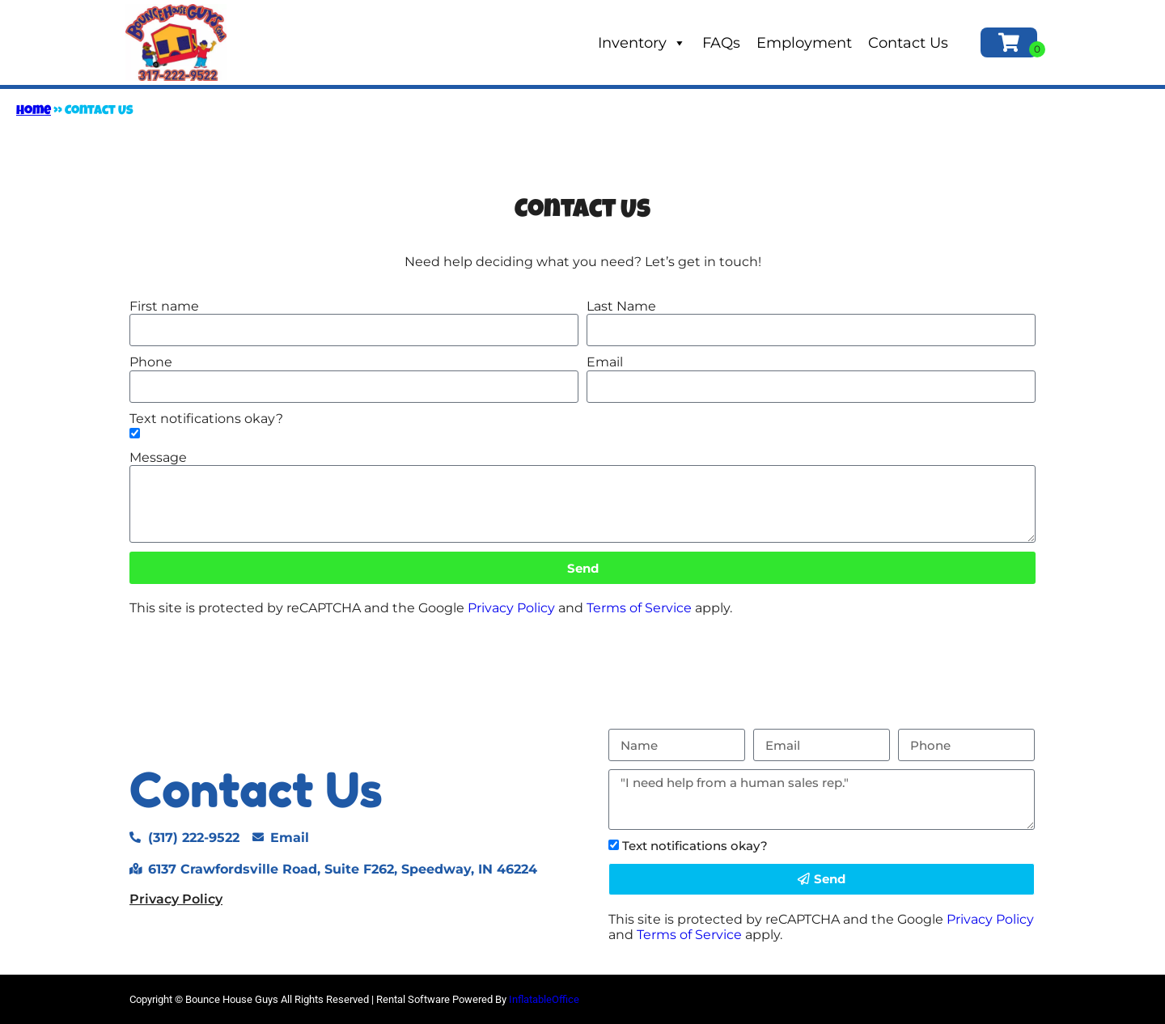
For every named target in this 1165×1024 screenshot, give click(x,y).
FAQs (721, 43)
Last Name (621, 306)
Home (33, 111)
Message (158, 457)
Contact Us (908, 43)
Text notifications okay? (206, 418)
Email (605, 362)
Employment (804, 43)
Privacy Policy (511, 608)
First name (164, 306)
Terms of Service (639, 608)
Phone (150, 362)
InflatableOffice (544, 999)
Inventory (642, 43)
